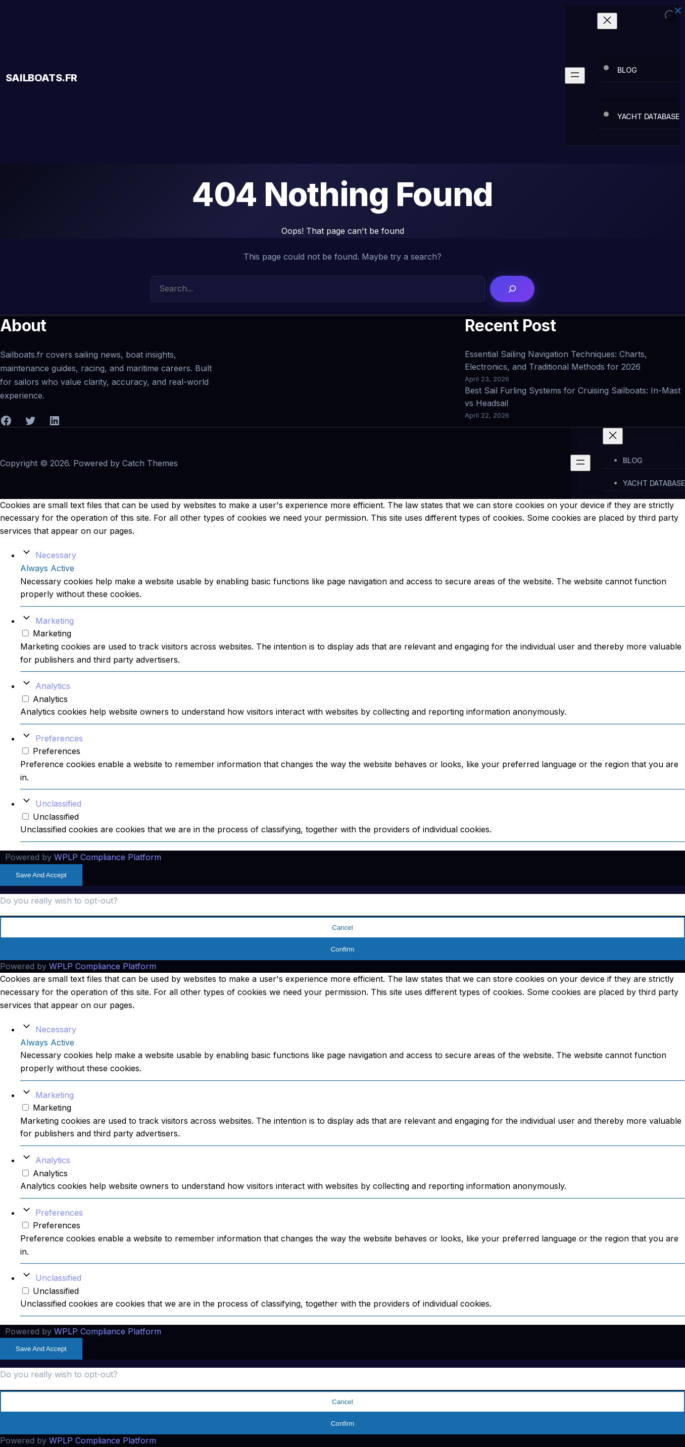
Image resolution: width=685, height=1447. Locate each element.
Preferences (59, 738)
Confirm (343, 949)
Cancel (342, 927)
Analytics (52, 686)
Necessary (55, 555)
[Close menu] (607, 21)
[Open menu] (575, 75)
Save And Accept (41, 875)
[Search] (512, 289)
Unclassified (58, 804)
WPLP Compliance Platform (107, 857)
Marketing (54, 621)
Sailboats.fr (41, 78)
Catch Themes (150, 463)
